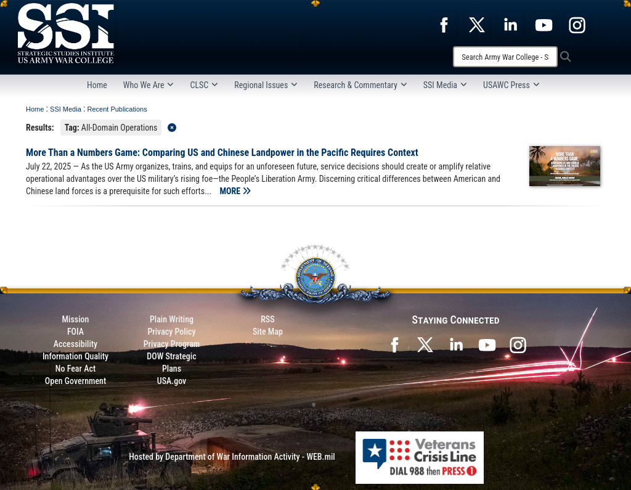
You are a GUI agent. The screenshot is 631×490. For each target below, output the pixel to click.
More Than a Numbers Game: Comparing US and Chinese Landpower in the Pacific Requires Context (222, 152)
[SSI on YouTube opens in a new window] (486, 344)
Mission (75, 319)
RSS (267, 319)
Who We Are (148, 85)
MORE (235, 191)
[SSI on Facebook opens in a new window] (394, 344)
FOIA (75, 332)
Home (97, 85)
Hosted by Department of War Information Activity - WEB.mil (232, 457)
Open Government (75, 381)
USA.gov (172, 381)
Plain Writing (171, 319)
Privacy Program (172, 344)
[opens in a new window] (443, 24)
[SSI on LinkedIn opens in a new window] (456, 344)
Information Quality (75, 356)
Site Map (268, 332)
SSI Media (445, 85)
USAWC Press (511, 85)
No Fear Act (75, 369)
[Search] (505, 56)
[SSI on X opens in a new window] (425, 344)
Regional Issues (266, 85)
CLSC (204, 85)
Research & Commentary (360, 85)
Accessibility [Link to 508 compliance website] (75, 344)
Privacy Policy (171, 332)
